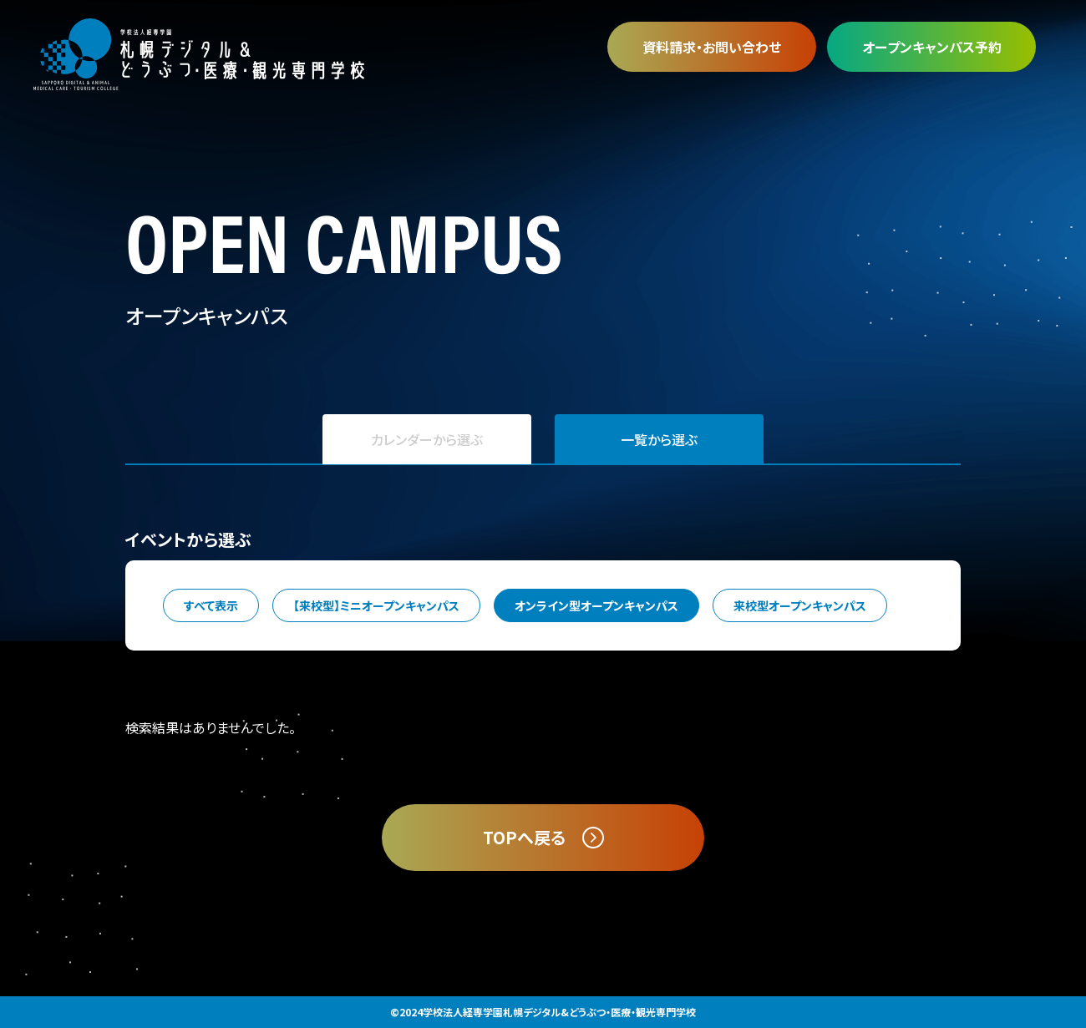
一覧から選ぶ (659, 439)
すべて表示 (211, 605)
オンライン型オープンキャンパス (596, 605)
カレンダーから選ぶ (427, 439)
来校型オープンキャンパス (799, 605)
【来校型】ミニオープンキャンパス (376, 605)
